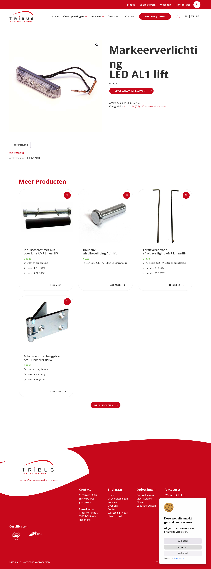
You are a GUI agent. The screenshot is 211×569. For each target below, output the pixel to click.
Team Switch (179, 558)
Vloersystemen (145, 498)
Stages (131, 4)
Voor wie (96, 16)
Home (55, 16)
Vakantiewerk (147, 4)
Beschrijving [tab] (20, 144)
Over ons (113, 16)
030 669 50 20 (88, 495)
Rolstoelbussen (145, 495)
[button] (96, 44)
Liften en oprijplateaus (153, 106)
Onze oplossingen (73, 16)
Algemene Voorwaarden (36, 562)
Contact (129, 16)
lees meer (56, 284)
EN (192, 16)
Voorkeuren (183, 547)
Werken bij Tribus (155, 16)
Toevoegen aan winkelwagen (129, 90)
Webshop (165, 4)
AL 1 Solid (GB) (132, 106)
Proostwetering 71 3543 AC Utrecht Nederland (89, 516)
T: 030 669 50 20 (197, 5)
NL (186, 16)
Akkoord (183, 541)
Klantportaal (183, 4)
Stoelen (141, 502)
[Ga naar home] (21, 16)
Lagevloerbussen (146, 505)
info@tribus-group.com (87, 500)
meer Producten (104, 405)
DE (197, 16)
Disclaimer (15, 562)
